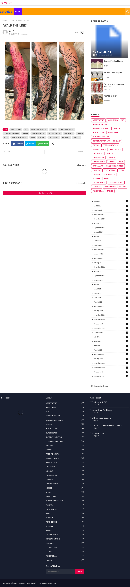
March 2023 (111, 245)
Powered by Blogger (100, 386)
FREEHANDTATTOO (38, 133)
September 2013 (111, 376)
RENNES (107, 178)
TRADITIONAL (98, 191)
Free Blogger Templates (47, 583)
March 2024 (111, 210)
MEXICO (112, 162)
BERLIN (53, 129)
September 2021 (111, 276)
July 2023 (111, 236)
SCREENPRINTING (116, 183)
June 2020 (111, 341)
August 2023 (111, 232)
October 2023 (111, 223)
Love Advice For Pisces (113, 61)
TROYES (110, 191)
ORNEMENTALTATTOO (19, 137)
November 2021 (111, 267)
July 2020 (111, 337)
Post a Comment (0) (44, 193)
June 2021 (111, 289)
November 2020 (111, 319)
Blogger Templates (18, 583)
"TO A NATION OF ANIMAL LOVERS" (114, 85)
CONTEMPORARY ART (11, 133)
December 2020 (111, 315)
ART (26, 129)
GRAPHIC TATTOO (54, 133)
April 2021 (111, 298)
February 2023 (111, 250)
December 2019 (111, 363)
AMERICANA (113, 120)
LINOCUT (109, 153)
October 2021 (111, 271)
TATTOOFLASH (110, 187)
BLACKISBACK (114, 133)
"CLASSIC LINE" (110, 96)
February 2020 (111, 354)
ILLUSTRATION (115, 149)
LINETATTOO (68, 133)
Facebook (19, 144)
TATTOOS (12, 20)
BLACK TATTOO (98, 133)
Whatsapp (44, 144)
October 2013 (111, 372)
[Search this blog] (60, 571)
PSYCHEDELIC (54, 137)
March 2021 (111, 302)
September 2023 (111, 228)
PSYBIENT (41, 137)
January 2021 (111, 311)
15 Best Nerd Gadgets (113, 73)
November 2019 (111, 368)
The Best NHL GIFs (99, 402)
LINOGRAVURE (98, 158)
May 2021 (111, 293)
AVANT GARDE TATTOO (39, 129)
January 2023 (111, 254)
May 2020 (111, 346)
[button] (127, 11)
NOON (6, 137)
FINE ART (117, 141)
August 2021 (111, 280)
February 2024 (111, 215)
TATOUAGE (66, 137)
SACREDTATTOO (99, 183)
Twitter (31, 144)
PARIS (33, 137)
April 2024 (111, 206)
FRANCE (25, 133)
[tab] (18, 11)
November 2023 (111, 219)
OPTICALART (98, 166)
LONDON (80, 133)
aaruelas (6, 12)
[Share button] (53, 143)
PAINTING (96, 170)
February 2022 (111, 258)
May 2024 (111, 201)
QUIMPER (96, 178)
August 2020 (111, 333)
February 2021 (111, 306)
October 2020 (111, 324)
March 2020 (111, 350)
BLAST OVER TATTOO (66, 129)
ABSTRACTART (16, 129)
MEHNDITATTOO (99, 162)
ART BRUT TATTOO (100, 124)
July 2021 (111, 284)
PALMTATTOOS (109, 170)
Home (17, 11)
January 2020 (111, 359)
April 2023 (111, 241)
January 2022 (111, 263)
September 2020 (111, 328)
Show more (81, 165)
